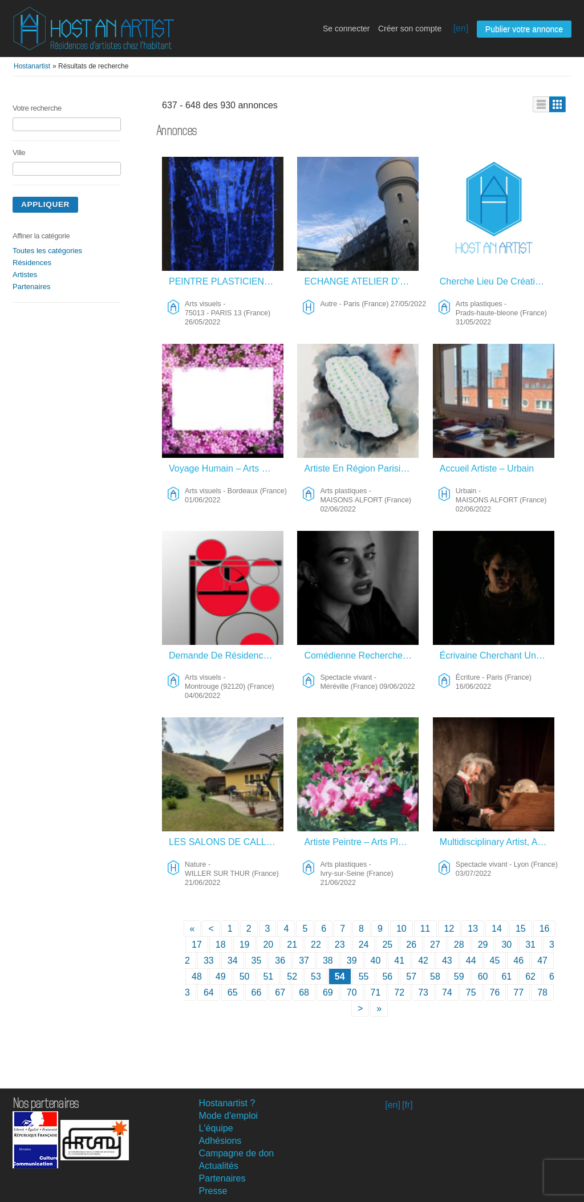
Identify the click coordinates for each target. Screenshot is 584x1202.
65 (233, 992)
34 (233, 960)
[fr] (407, 1105)
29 (483, 944)
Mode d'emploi (228, 1115)
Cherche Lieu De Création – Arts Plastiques (497, 281)
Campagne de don (236, 1153)
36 (280, 960)
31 (530, 944)
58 (435, 976)
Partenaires (31, 286)
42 (423, 960)
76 (495, 992)
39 (352, 960)
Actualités (218, 1166)
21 (292, 944)
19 (245, 944)
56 (387, 976)
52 (292, 976)
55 (364, 976)
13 (473, 928)
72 (399, 992)
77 (518, 992)
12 (449, 928)
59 (459, 976)
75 (471, 992)
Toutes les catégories (47, 250)
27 (435, 944)
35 (257, 960)
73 (423, 992)
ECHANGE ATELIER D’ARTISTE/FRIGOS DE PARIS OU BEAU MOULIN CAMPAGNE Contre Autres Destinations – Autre (361, 281)
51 (268, 976)
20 (268, 944)
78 (542, 992)
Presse (213, 1191)
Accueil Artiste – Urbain (487, 468)
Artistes (25, 274)
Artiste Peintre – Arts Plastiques (361, 842)
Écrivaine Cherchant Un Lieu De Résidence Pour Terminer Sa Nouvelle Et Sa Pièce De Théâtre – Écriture (497, 655)
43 (447, 960)
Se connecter (346, 28)
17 (197, 944)
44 (471, 960)
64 (209, 992)
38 (328, 960)
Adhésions (220, 1141)
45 (495, 960)
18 (221, 944)
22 (316, 944)
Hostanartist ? (227, 1103)
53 (316, 976)
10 (401, 928)
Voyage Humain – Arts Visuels (226, 468)
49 (221, 976)
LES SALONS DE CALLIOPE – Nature (226, 842)
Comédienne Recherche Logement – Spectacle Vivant (361, 655)
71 (376, 992)
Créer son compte (409, 28)
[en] (461, 28)
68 (304, 992)
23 (340, 944)
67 (280, 992)
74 (447, 992)
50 (245, 976)
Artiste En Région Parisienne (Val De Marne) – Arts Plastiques (361, 468)
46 (518, 960)
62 (530, 976)
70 (352, 992)
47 (542, 960)
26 (411, 944)
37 (304, 960)
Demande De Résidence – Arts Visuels (226, 655)
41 (399, 960)
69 (328, 992)
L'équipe (216, 1128)
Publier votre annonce (524, 29)
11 (425, 928)
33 (209, 960)
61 (506, 976)
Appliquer (45, 204)
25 (387, 944)
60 (483, 976)
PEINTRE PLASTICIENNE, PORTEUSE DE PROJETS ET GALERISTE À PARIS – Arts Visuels (226, 281)
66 (257, 992)
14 (497, 928)
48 (197, 976)
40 (376, 960)
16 (545, 928)
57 (411, 976)
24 (364, 944)
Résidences (32, 262)
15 (521, 928)
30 (506, 944)
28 (459, 944)
